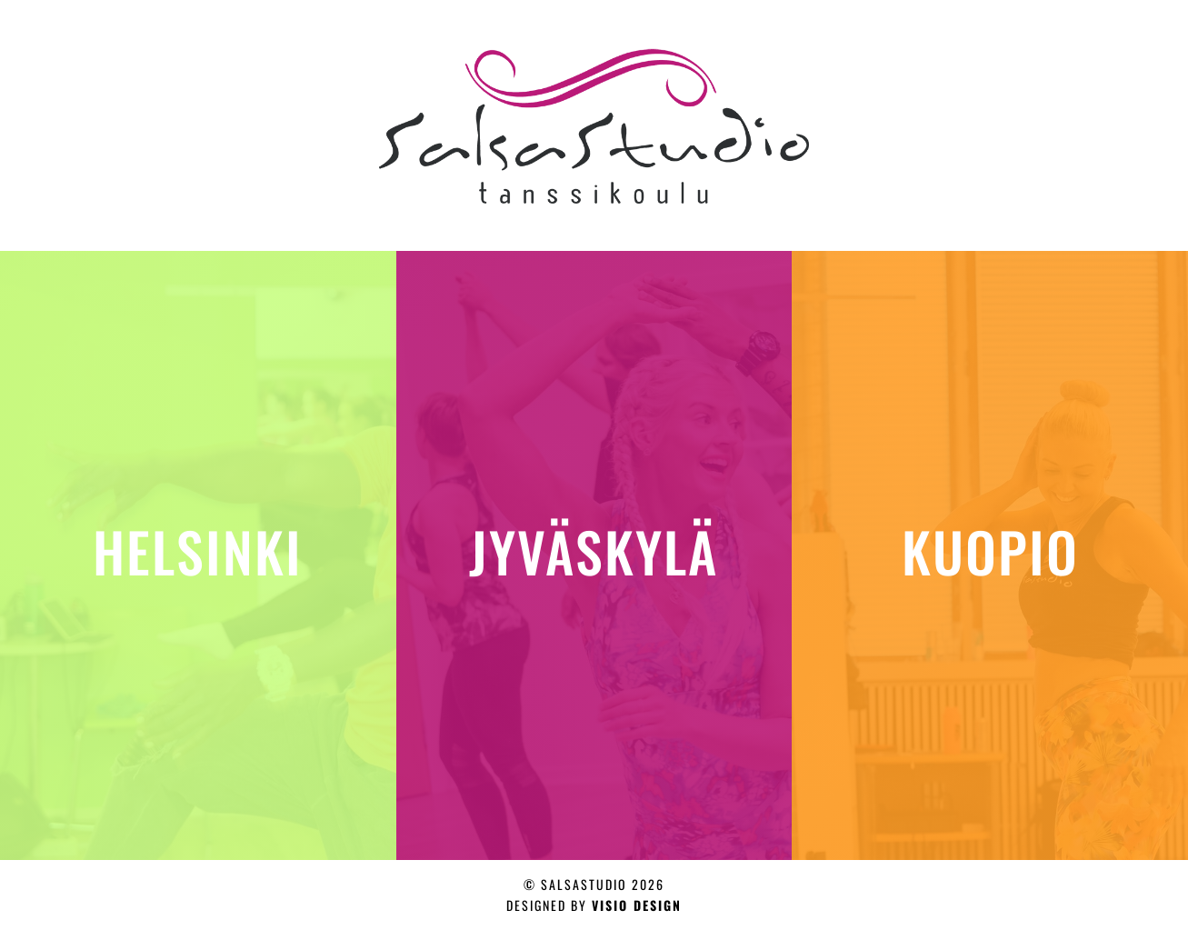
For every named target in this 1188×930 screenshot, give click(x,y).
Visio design (637, 905)
